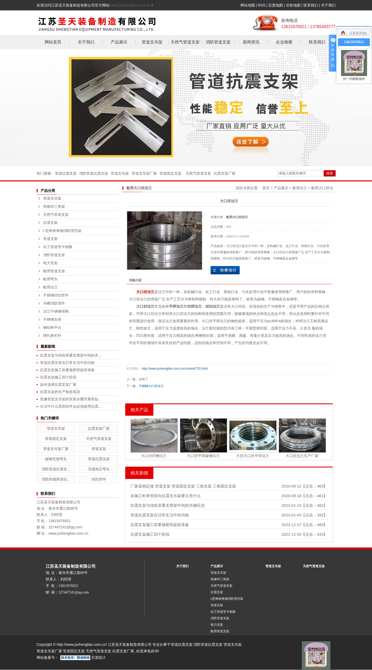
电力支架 (50, 263)
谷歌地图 (293, 5)
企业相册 (284, 42)
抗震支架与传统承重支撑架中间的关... (70, 355)
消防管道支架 (218, 42)
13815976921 (354, 42)
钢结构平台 (52, 328)
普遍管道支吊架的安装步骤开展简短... (70, 399)
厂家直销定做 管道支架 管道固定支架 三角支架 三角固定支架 (183, 486)
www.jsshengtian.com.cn (130, 5)
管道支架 (50, 239)
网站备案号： (47, 657)
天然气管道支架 (185, 42)
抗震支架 (50, 223)
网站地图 (247, 5)
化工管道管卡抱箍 (57, 247)
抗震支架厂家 (225, 173)
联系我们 (310, 5)
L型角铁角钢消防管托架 (62, 231)
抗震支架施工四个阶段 (58, 377)
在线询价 (225, 270)
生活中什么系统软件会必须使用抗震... (70, 406)
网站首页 (53, 42)
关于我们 (328, 5)
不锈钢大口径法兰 (151, 386)
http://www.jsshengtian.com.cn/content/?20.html (175, 368)
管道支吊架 (152, 42)
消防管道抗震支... (56, 469)
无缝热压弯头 (99, 469)
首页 (266, 188)
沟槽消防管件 (54, 303)
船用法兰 (50, 287)
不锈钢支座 (52, 319)
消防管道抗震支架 (93, 173)
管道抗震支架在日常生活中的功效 (67, 363)
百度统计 (98, 657)
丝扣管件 (99, 479)
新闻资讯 (251, 42)
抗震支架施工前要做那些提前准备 (67, 370)
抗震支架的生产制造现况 (60, 392)
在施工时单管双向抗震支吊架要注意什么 (165, 496)
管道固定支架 (170, 173)
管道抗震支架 (66, 173)
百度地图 (275, 5)
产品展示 (119, 42)
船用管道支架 (54, 271)
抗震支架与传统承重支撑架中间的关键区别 (167, 505)
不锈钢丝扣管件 (56, 295)
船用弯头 (50, 279)
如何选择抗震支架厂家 (58, 384)
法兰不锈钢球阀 (56, 311)
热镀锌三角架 (54, 206)
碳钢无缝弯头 (56, 459)
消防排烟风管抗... (56, 479)
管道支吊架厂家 (144, 173)
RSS (261, 5)
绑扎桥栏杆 (52, 336)
